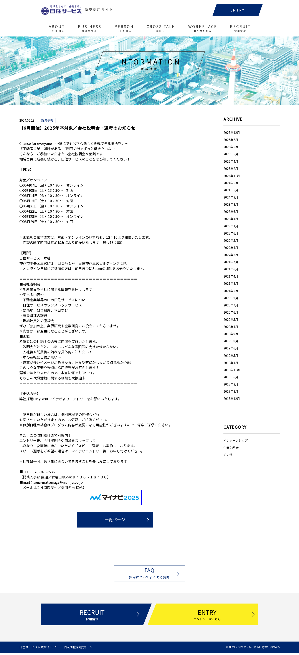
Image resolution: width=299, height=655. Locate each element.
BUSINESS (89, 30)
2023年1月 (230, 226)
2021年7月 (230, 262)
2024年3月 (230, 197)
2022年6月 (230, 233)
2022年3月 (230, 255)
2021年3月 (230, 284)
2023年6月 (230, 212)
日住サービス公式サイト (36, 649)
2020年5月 (230, 320)
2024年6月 (230, 183)
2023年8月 (230, 205)
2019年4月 (230, 363)
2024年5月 (230, 190)
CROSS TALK (160, 30)
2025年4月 (230, 161)
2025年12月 (231, 133)
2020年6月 (230, 312)
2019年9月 (230, 334)
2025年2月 (230, 169)
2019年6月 (230, 348)
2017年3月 (230, 392)
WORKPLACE (202, 30)
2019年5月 (230, 356)
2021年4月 (230, 277)
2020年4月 (230, 327)
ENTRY (237, 12)
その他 (228, 455)
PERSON (123, 30)
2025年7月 (230, 140)
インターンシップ (235, 441)
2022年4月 (230, 248)
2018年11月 (231, 370)
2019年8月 (230, 341)
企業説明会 (231, 448)
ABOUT (57, 30)
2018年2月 (230, 384)
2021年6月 (230, 269)
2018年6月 (230, 377)
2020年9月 (230, 298)
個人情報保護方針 (76, 649)
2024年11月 (231, 176)
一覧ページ (114, 520)
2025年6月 (230, 147)
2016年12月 (231, 399)
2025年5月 (230, 154)
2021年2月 (230, 291)
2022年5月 (230, 240)
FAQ (149, 574)
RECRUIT (240, 30)
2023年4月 (230, 219)
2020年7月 (230, 305)
